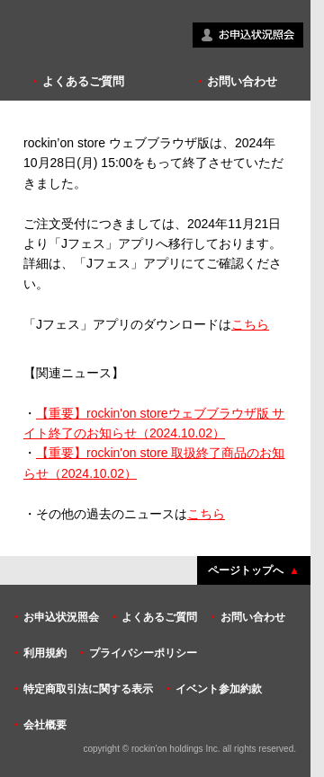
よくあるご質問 (83, 81)
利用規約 (45, 653)
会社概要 (45, 725)
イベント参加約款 (219, 689)
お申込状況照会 (61, 617)
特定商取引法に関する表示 (88, 689)
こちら (250, 324)
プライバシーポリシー (143, 653)
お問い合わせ (242, 81)
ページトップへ (246, 570)
